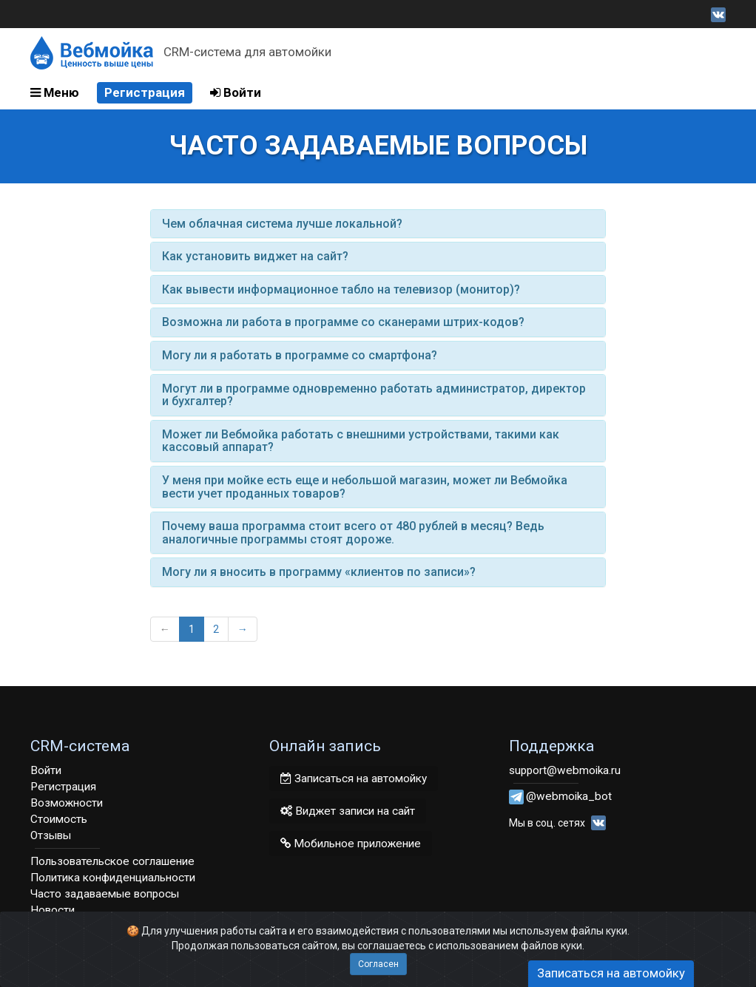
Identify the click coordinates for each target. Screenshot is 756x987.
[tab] (378, 224)
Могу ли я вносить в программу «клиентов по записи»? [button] (319, 572)
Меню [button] (54, 92)
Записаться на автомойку (353, 778)
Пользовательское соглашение (112, 861)
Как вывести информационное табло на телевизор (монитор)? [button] (341, 289)
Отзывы (50, 835)
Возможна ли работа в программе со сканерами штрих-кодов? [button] (343, 322)
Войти (235, 92)
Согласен (378, 964)
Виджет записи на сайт (347, 811)
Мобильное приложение (350, 843)
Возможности (66, 803)
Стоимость (58, 819)
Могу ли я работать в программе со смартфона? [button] (299, 355)
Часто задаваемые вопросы (104, 893)
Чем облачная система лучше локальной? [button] (282, 224)
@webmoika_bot (569, 796)
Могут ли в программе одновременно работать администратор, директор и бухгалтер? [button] (374, 395)
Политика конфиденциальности (112, 877)
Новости (52, 910)
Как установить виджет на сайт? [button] (255, 256)
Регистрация (144, 92)
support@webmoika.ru (565, 770)
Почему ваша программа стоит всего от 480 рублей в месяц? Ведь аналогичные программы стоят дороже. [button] (353, 532)
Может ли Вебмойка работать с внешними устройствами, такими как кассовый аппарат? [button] (360, 441)
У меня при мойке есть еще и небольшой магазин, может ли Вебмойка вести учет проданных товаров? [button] (364, 487)
